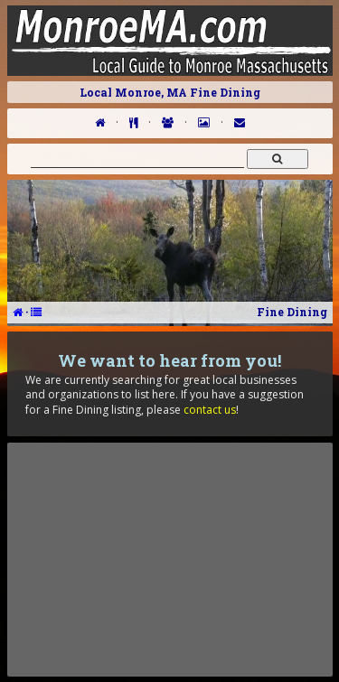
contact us (210, 409)
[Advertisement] (170, 559)
